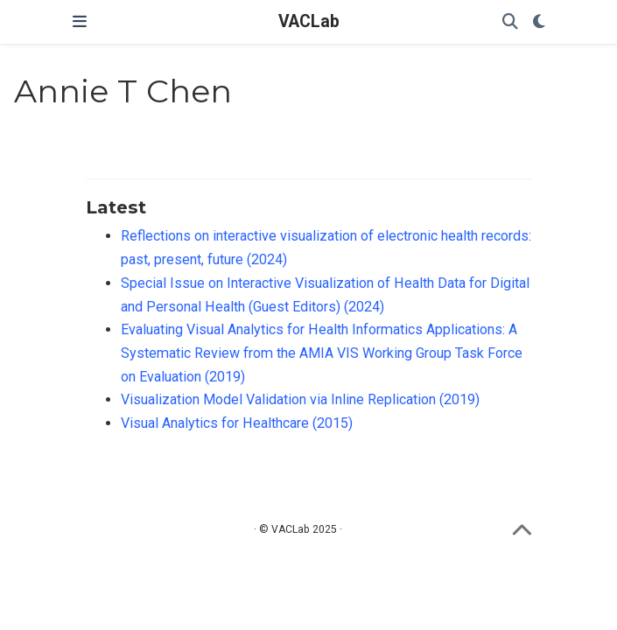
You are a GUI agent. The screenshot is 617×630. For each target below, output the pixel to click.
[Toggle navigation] (80, 21)
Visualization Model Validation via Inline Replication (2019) (300, 399)
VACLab (309, 21)
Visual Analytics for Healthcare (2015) (237, 423)
